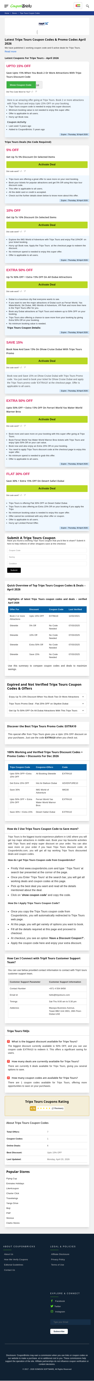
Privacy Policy (58, 1260)
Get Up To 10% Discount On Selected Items (31, 217)
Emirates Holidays (15, 1184)
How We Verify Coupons (16, 1260)
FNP (8, 1213)
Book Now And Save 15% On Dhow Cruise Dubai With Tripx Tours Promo (44, 351)
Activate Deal (47, 164)
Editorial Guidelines (13, 1265)
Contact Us (9, 1270)
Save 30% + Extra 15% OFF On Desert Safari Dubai (35, 480)
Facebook (60, 1301)
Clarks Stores (13, 1223)
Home (7, 13)
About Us (8, 1254)
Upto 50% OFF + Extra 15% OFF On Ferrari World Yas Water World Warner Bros (44, 409)
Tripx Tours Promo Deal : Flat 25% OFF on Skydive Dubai (39, 704)
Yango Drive (12, 1203)
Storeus (10, 1218)
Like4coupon (12, 1188)
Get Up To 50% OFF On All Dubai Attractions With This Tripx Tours (44, 711)
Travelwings (12, 1198)
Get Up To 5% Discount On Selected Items (30, 156)
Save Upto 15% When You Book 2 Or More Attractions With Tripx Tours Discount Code (43, 74)
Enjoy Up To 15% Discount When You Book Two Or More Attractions (45, 697)
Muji (8, 1208)
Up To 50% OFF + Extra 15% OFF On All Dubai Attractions (39, 277)
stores (14, 13)
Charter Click (12, 1193)
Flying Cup (11, 1179)
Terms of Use (57, 1265)
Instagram (60, 1312)
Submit (14, 570)
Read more (10, 51)
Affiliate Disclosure (60, 1254)
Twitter (57, 1306)
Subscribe (59, 1331)
